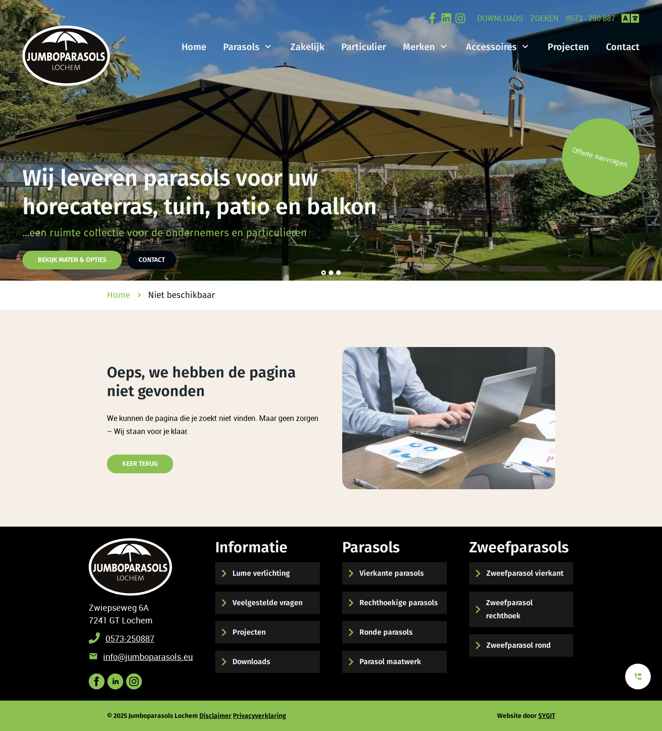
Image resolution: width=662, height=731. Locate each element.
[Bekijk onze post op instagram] (134, 681)
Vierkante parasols (391, 573)
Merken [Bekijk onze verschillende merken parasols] (419, 46)
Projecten (249, 632)
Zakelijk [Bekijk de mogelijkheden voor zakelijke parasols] (307, 46)
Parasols (241, 46)
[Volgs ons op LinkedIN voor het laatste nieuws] (115, 681)
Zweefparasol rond (518, 645)
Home (194, 46)
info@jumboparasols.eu (148, 656)
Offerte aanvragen (600, 157)
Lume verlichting (261, 573)
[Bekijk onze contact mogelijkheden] (638, 676)
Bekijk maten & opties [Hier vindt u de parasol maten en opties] (72, 260)
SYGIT (546, 716)
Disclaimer (215, 716)
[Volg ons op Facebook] (97, 681)
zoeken (544, 18)
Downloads (500, 18)
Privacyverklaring (259, 716)
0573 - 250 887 (590, 18)
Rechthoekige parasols (398, 602)
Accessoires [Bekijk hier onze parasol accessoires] (491, 46)
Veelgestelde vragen (267, 602)
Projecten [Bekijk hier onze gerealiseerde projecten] (568, 46)
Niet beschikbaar (181, 295)
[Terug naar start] (130, 567)
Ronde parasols (386, 632)
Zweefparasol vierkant (524, 573)
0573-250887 (130, 638)
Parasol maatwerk (390, 661)
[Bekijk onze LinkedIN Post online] (446, 18)
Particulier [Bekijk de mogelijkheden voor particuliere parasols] (363, 46)
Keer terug (140, 464)
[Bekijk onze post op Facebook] (432, 18)
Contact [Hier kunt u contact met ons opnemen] (152, 260)
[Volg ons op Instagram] (460, 18)
